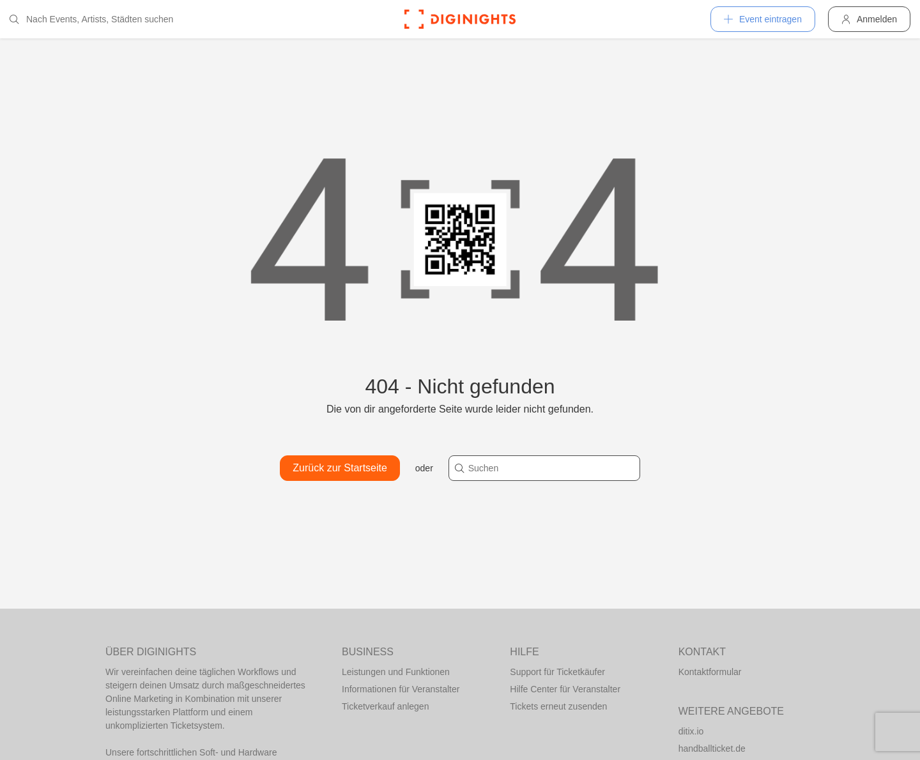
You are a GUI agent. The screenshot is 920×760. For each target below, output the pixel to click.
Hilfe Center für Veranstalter (565, 689)
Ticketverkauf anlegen (385, 706)
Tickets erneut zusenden (558, 706)
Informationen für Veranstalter (400, 689)
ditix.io (691, 731)
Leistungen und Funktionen (396, 672)
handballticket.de (712, 748)
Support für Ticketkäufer (557, 672)
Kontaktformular (710, 672)
